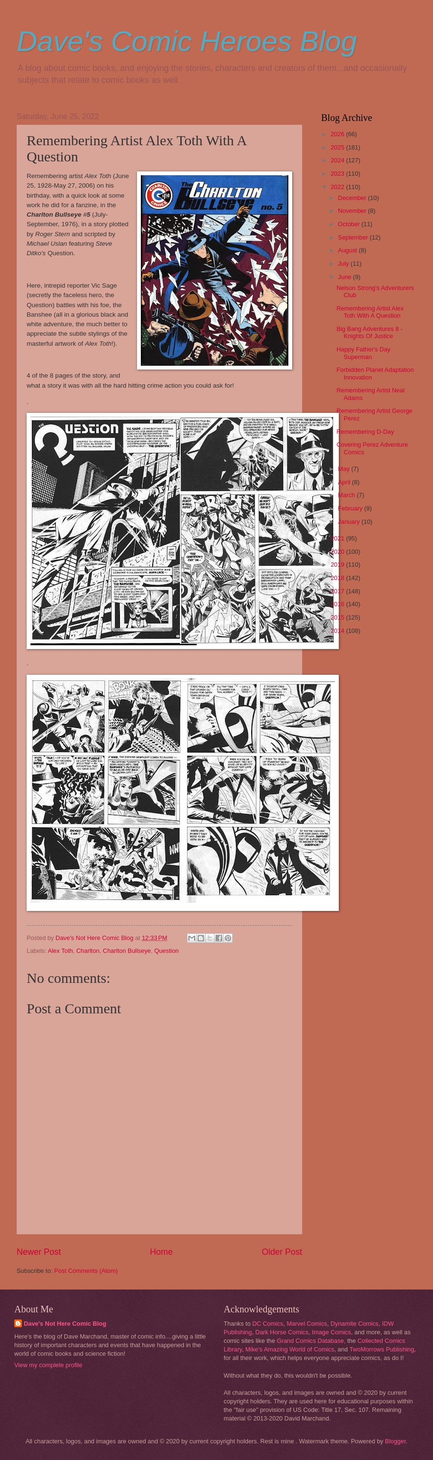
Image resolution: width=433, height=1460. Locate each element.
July (344, 263)
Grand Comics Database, (311, 1340)
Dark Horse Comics (282, 1332)
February (351, 508)
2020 (338, 551)
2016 (338, 604)
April (345, 482)
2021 (338, 538)
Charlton (87, 950)
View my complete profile (48, 1365)
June (345, 276)
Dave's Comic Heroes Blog (187, 41)
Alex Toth (60, 950)
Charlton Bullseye (127, 950)
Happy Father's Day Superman (363, 353)
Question (166, 950)
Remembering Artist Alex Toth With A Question (369, 312)
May (344, 468)
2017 (338, 591)
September (354, 237)
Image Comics (331, 1332)
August (348, 250)
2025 (338, 147)
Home (161, 1252)
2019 (338, 564)
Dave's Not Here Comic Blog (65, 1323)
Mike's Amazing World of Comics (290, 1349)
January (349, 521)
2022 (338, 186)
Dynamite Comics (355, 1323)
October (349, 224)
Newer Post (39, 1252)
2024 (338, 160)
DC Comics (267, 1323)
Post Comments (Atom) (86, 1270)
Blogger (395, 1441)
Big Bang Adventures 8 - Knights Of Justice (369, 332)
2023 (338, 173)
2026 (338, 134)
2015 (338, 617)
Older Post (282, 1252)
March (347, 495)
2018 (338, 577)
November (353, 210)
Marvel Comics (306, 1323)
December (353, 197)
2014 (338, 630)
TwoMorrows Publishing (381, 1349)
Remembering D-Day (365, 431)
